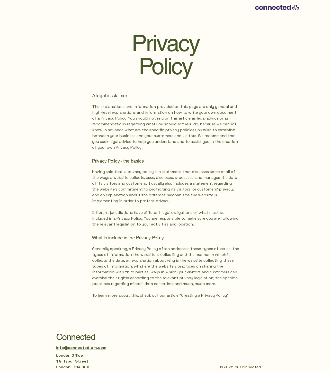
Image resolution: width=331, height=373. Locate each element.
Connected (75, 337)
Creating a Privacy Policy (204, 295)
